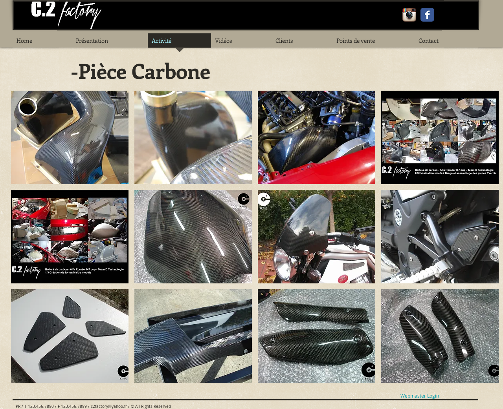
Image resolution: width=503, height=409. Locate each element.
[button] (70, 137)
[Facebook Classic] (427, 15)
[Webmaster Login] (419, 396)
